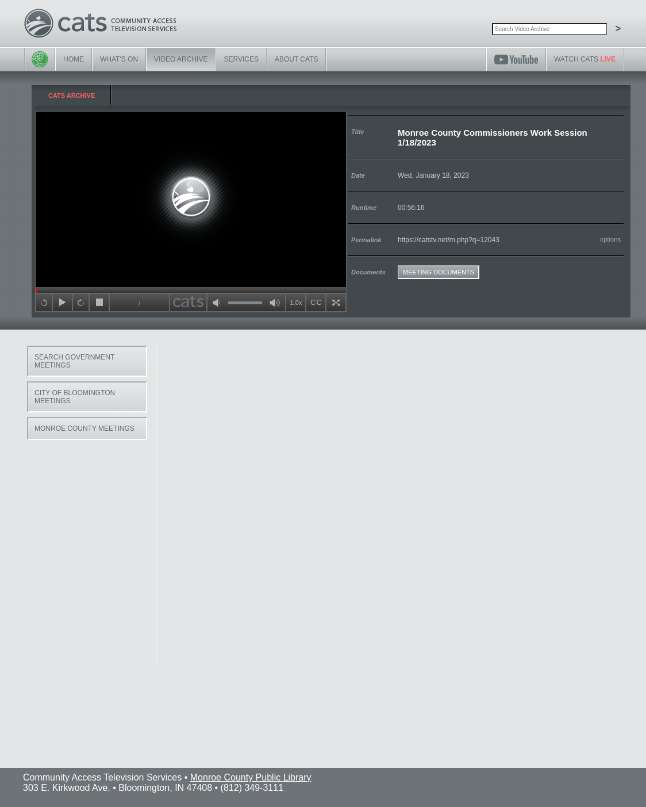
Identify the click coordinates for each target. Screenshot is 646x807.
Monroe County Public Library (251, 777)
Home (73, 59)
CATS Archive (71, 95)
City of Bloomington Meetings (74, 397)
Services (241, 59)
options (610, 239)
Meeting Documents (438, 272)
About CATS (296, 59)
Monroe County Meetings (84, 428)
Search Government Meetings (74, 361)
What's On (119, 59)
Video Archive (180, 59)
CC (316, 302)
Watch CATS (585, 59)
